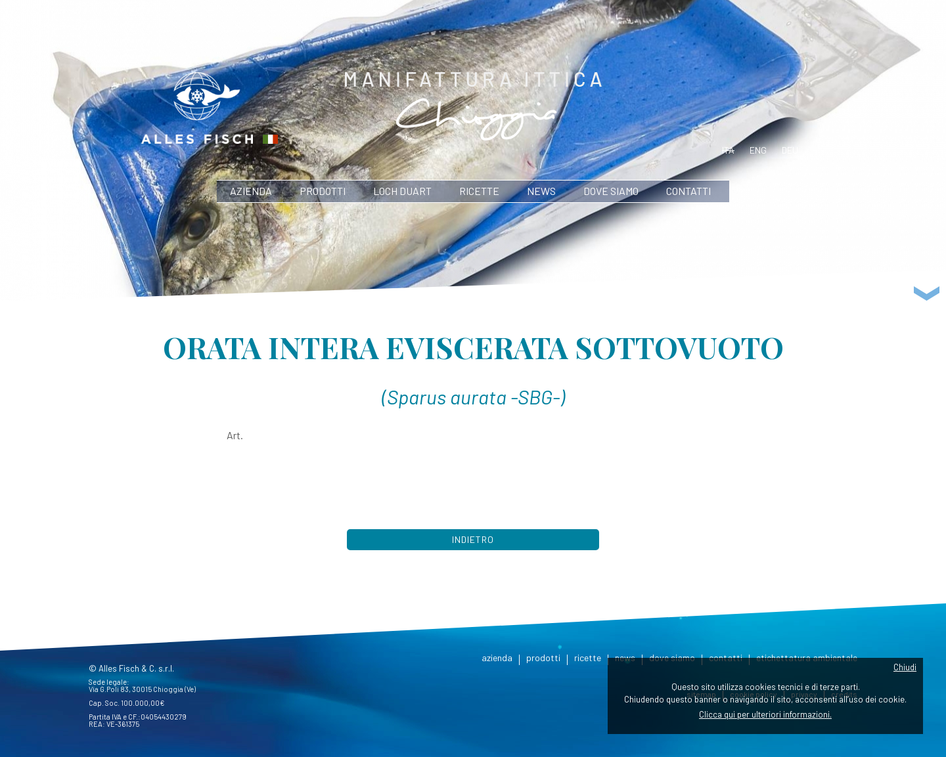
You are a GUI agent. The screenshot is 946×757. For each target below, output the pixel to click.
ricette (479, 190)
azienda (251, 190)
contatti (688, 190)
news (541, 190)
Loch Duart (402, 190)
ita (728, 150)
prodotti (323, 190)
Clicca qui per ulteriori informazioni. (765, 714)
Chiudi (904, 667)
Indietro (473, 539)
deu (790, 150)
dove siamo (611, 190)
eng (758, 150)
